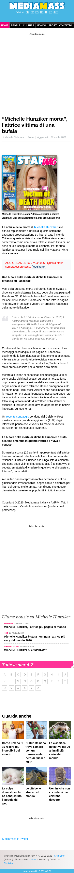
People (16, 25)
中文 (55, 12)
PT (50, 12)
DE (42, 12)
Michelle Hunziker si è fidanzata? (25, 650)
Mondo (41, 25)
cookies (33, 859)
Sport (53, 25)
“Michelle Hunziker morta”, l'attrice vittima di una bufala (34, 125)
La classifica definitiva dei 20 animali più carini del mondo (59, 750)
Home (4, 25)
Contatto (65, 25)
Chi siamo (59, 855)
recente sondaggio (17, 416)
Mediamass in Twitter (15, 838)
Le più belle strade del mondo (33, 792)
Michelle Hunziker (45, 227)
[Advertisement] (37, 73)
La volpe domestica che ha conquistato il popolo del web (12, 796)
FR (32, 12)
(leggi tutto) (39, 266)
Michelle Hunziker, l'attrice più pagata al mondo (35, 626)
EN (27, 12)
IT (46, 12)
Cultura (28, 25)
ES (36, 12)
